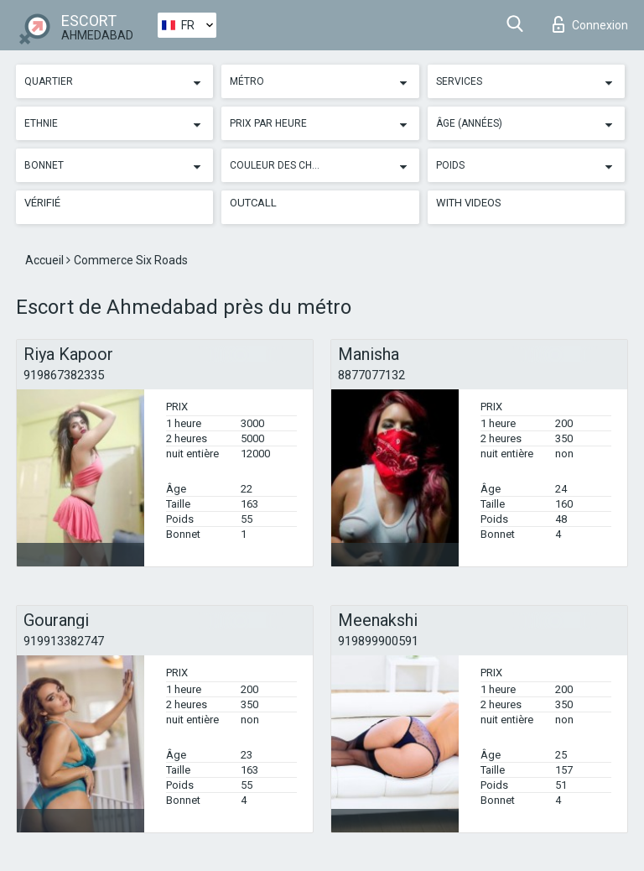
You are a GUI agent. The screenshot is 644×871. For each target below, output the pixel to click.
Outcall (253, 202)
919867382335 (63, 375)
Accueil (45, 260)
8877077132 (371, 375)
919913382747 (63, 641)
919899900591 (378, 641)
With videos (468, 202)
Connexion (590, 24)
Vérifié (42, 202)
